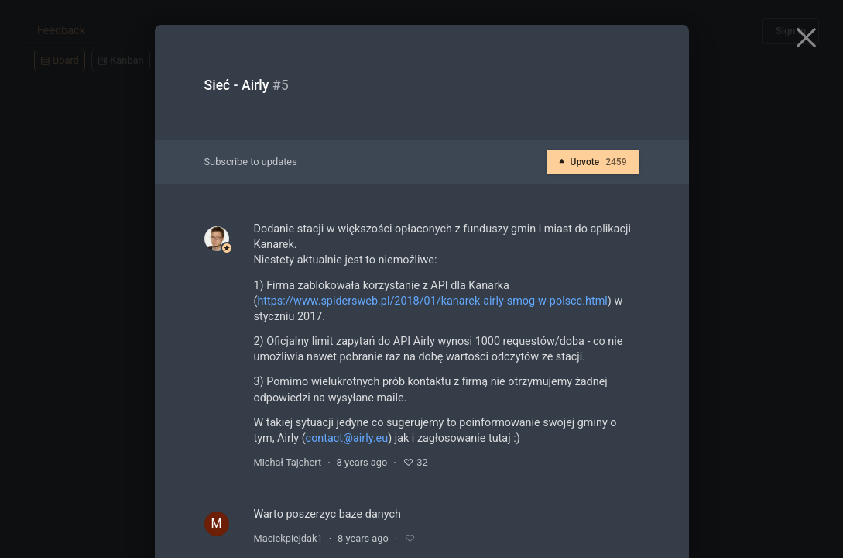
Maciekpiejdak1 (288, 538)
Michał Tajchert (288, 462)
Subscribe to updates (250, 161)
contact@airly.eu (347, 438)
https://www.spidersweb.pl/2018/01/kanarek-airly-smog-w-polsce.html (432, 301)
